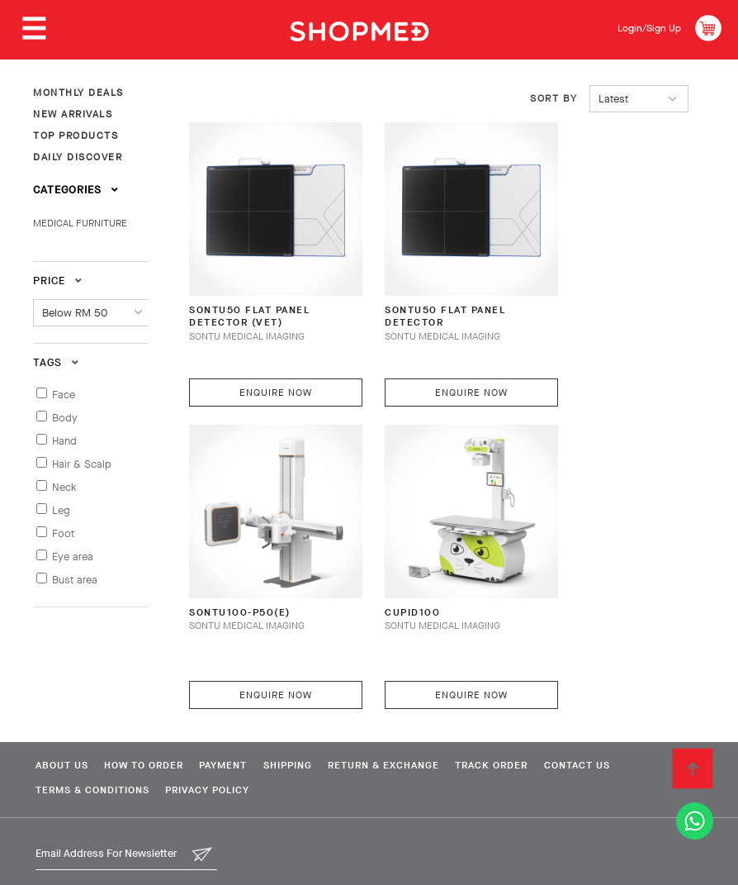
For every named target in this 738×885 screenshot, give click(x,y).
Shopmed (565, 865)
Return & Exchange (416, 719)
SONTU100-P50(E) (245, 566)
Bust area (74, 580)
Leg (61, 510)
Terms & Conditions (90, 745)
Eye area (72, 557)
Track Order (533, 719)
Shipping (311, 719)
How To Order (150, 719)
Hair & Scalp (81, 464)
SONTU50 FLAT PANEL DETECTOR (432, 295)
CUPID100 (395, 566)
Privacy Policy (214, 745)
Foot (63, 533)
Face (63, 395)
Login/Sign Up (643, 28)
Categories (76, 190)
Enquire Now (265, 369)
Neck (64, 487)
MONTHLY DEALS (78, 92)
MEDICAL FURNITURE (80, 223)
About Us (59, 719)
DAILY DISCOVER (77, 157)
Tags (56, 362)
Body (65, 418)
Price (58, 281)
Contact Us (627, 719)
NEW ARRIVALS (72, 114)
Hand (64, 441)
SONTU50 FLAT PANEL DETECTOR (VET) (255, 295)
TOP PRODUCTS (75, 135)
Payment (239, 719)
